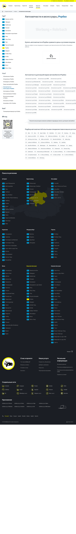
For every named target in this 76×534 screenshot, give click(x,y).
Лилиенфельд (56, 302)
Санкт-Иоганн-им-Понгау (58, 186)
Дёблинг (5, 276)
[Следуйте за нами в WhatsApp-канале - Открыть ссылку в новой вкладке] (23, 393)
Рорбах (15, 11)
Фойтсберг (6, 221)
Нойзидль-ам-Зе (32, 198)
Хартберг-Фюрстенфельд (10, 198)
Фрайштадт (6, 25)
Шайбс (54, 322)
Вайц (5, 224)
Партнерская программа (45, 370)
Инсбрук (54, 234)
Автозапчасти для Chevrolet (44, 106)
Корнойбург (55, 293)
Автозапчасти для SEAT (46, 84)
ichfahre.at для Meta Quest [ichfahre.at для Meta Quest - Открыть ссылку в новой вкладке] (44, 406)
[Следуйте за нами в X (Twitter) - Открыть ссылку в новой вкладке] (8, 390)
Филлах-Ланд (7, 257)
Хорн (54, 288)
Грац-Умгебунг (7, 195)
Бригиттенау (6, 273)
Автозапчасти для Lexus (31, 97)
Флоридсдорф (7, 285)
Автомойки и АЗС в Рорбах (9, 103)
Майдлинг (6, 314)
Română (23, 416)
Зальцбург (55, 189)
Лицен (5, 206)
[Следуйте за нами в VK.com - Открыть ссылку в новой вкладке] (8, 393)
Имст (54, 240)
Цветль (54, 342)
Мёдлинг (54, 305)
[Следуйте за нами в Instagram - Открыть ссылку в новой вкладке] (23, 386)
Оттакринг (6, 319)
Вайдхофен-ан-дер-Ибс (58, 339)
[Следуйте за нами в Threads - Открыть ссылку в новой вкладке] (38, 386)
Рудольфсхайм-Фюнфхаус (10, 325)
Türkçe (11, 416)
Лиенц (54, 251)
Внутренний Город (8, 293)
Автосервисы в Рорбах (8, 91)
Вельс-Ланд (6, 68)
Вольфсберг (6, 260)
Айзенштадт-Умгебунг (33, 186)
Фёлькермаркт (7, 254)
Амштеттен (55, 270)
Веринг (5, 331)
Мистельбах (55, 311)
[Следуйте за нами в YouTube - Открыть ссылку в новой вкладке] (52, 386)
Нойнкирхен (55, 314)
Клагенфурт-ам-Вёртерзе (10, 240)
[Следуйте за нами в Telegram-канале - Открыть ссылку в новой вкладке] (38, 393)
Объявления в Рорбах (8, 76)
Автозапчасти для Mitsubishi (44, 97)
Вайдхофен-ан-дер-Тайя (58, 337)
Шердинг (6, 51)
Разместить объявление (45, 362)
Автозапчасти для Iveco (69, 109)
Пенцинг (5, 322)
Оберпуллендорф (32, 201)
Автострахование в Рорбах (9, 94)
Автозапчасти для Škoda (60, 81)
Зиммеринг (6, 328)
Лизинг (5, 305)
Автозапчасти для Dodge (31, 109)
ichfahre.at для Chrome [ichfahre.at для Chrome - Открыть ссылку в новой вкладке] (7, 403)
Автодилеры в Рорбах (8, 79)
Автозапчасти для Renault (44, 91)
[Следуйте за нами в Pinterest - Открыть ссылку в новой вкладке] (52, 390)
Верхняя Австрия (8, 11)
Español (19, 416)
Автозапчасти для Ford (56, 78)
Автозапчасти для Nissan (59, 97)
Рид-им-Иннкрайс (8, 45)
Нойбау (5, 316)
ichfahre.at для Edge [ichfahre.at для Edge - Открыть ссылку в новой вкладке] (31, 403)
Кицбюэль (55, 243)
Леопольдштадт (7, 302)
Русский (7, 416)
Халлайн (54, 183)
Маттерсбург (31, 195)
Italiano (28, 416)
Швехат (54, 325)
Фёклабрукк (6, 62)
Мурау (5, 215)
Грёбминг (6, 192)
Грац (5, 189)
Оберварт (31, 203)
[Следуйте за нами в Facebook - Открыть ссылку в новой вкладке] (8, 386)
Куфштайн (55, 245)
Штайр (5, 56)
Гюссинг (30, 189)
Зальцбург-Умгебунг (57, 192)
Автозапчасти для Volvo (31, 106)
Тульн (54, 328)
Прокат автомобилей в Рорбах (10, 84)
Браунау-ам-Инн (7, 19)
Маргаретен (6, 308)
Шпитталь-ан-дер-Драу (9, 245)
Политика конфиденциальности (65, 367)
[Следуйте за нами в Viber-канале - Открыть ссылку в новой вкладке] (52, 393)
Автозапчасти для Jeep (44, 109)
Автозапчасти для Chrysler (58, 106)
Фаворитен (6, 282)
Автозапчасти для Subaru (44, 100)
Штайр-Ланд (6, 54)
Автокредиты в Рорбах (8, 81)
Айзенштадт (31, 183)
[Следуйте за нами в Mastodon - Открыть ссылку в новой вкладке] (67, 393)
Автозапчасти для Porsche (59, 84)
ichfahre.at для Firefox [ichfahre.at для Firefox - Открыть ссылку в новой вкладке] (19, 403)
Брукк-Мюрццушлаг (8, 183)
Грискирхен (6, 31)
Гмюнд (54, 279)
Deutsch (36, 416)
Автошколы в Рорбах (8, 100)
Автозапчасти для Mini (58, 103)
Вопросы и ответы (24, 365)
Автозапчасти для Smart (31, 88)
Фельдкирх (31, 243)
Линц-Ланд (6, 39)
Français (15, 416)
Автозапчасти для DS (70, 91)
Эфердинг (6, 22)
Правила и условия (61, 374)
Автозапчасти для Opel (47, 81)
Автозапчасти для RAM (56, 109)
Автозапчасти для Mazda (58, 100)
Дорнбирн (31, 240)
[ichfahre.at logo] (4, 6)
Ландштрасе (6, 299)
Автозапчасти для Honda (31, 100)
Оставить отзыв (24, 367)
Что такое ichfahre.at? (25, 362)
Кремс (54, 299)
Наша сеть (41, 367)
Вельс (5, 65)
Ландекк (54, 248)
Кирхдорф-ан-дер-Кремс (9, 33)
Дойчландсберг (7, 186)
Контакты (22, 370)
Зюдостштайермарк (8, 218)
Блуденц (30, 237)
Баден (54, 276)
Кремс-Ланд (55, 296)
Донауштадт (6, 279)
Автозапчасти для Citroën (58, 91)
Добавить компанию (44, 365)
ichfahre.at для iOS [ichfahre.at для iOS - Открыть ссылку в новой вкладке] (31, 406)
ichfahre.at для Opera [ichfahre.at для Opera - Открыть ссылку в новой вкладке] (43, 403)
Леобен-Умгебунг (8, 209)
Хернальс (6, 288)
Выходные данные (61, 364)
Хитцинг (5, 290)
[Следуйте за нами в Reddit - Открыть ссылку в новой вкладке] (23, 390)
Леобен (5, 203)
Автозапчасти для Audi (31, 78)
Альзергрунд (7, 270)
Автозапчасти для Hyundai (45, 94)
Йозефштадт (7, 296)
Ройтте (54, 254)
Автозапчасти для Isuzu (31, 103)
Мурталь (6, 212)
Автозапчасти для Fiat (56, 88)
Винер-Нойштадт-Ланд (58, 331)
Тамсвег (54, 195)
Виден (5, 334)
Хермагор (6, 237)
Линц (5, 36)
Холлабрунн (55, 285)
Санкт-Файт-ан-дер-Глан (10, 248)
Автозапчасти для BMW (43, 78)
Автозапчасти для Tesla (43, 88)
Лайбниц (6, 201)
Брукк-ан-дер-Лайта (57, 273)
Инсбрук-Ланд (56, 237)
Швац (54, 257)
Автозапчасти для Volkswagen (32, 84)
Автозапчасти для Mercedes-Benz (33, 81)
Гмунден (5, 28)
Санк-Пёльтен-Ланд (57, 319)
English (32, 416)
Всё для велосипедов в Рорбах (8, 97)
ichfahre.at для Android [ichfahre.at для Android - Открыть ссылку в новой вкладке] (19, 406)
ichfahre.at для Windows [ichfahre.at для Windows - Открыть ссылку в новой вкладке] (7, 406)
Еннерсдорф (31, 192)
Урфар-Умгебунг (7, 59)
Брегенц (30, 234)
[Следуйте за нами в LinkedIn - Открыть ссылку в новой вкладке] (67, 390)
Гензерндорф (56, 282)
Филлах (5, 251)
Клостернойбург (56, 290)
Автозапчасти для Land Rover (45, 103)
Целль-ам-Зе (56, 198)
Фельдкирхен (7, 234)
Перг (5, 42)
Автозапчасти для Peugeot (32, 94)
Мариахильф (7, 311)
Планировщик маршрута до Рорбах (11, 111)
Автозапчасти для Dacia (31, 91)
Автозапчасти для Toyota (58, 94)
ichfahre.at (7, 421)
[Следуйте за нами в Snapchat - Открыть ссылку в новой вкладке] (38, 390)
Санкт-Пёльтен (56, 316)
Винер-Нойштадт (57, 334)
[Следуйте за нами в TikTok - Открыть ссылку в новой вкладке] (67, 386)
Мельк (54, 308)
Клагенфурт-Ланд (8, 243)
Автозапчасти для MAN (31, 112)
